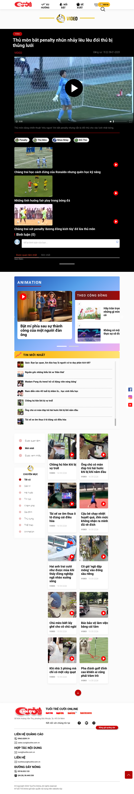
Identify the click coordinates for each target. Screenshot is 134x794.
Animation (29, 531)
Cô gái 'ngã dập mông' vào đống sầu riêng (92, 570)
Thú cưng (29, 518)
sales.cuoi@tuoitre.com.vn (27, 743)
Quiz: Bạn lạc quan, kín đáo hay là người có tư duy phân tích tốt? (57, 362)
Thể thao (28, 525)
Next (121, 317)
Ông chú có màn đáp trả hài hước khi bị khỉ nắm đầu (51, 410)
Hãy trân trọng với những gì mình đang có (116, 312)
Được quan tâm (32, 440)
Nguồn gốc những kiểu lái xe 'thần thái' (44, 372)
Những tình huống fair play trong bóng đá (42, 200)
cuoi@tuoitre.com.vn (24, 752)
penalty (23, 140)
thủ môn (42, 140)
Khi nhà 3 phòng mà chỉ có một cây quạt (62, 670)
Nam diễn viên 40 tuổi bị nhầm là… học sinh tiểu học (51, 391)
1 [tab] (62, 346)
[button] (95, 5)
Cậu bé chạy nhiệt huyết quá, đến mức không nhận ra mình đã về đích (94, 519)
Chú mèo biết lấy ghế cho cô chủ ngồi (62, 624)
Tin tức (27, 499)
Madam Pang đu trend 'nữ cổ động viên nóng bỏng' (50, 381)
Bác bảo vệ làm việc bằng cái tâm (94, 624)
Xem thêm (18, 259)
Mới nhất (29, 448)
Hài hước (28, 492)
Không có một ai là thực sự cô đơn (115, 332)
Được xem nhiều (33, 455)
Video (17, 34)
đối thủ (83, 140)
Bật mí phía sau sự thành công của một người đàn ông (41, 330)
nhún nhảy (62, 140)
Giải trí (27, 486)
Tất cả (27, 479)
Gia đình (28, 512)
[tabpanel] (45, 315)
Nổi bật (63, 6)
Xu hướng (45, 6)
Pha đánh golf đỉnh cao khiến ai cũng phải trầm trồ (94, 672)
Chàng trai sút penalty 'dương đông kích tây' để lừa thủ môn (54, 229)
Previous (13, 317)
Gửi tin (104, 4)
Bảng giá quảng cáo (107, 728)
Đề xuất (79, 6)
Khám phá (29, 505)
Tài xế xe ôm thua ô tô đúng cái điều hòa (45, 419)
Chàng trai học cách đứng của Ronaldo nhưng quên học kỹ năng (57, 172)
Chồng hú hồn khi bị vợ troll (39, 400)
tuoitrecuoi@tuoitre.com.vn (27, 762)
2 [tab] (74, 346)
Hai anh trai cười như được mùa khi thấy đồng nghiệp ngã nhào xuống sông (61, 574)
